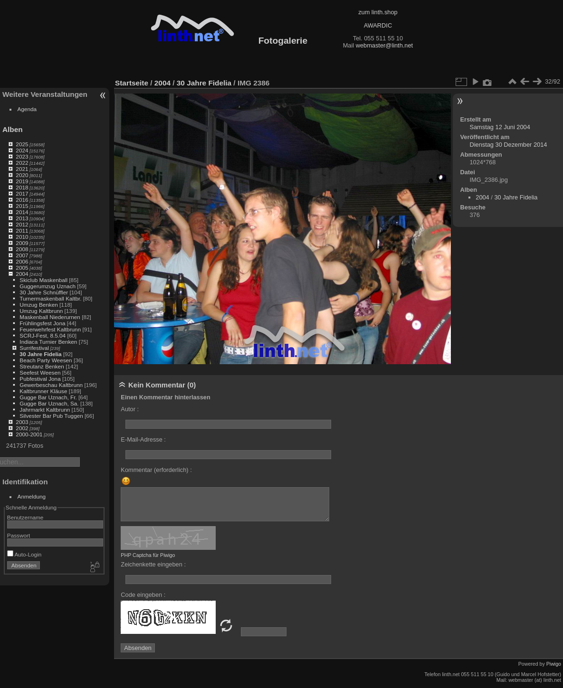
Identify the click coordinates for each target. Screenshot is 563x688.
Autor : (130, 409)
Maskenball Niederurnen (49, 317)
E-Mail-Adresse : (143, 439)
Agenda (27, 109)
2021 (22, 169)
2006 (22, 261)
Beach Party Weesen (45, 360)
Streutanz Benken (41, 366)
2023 (22, 156)
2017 (22, 193)
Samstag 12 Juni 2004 (499, 127)
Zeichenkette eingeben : (153, 564)
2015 (22, 206)
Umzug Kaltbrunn (41, 311)
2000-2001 (29, 434)
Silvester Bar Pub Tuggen (51, 416)
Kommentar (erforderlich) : (156, 469)
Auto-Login (24, 554)
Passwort (18, 535)
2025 (22, 144)
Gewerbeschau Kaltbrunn (51, 385)
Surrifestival (33, 348)
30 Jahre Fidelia (40, 354)
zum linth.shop (378, 12)
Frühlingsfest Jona (42, 323)
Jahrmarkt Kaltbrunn (44, 409)
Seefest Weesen (39, 372)
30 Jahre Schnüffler (43, 292)
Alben (12, 129)
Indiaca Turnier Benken (48, 342)
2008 (22, 249)
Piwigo (553, 664)
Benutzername (25, 517)
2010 (22, 237)
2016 (22, 200)
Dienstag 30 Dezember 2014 (508, 144)
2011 (22, 230)
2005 (22, 267)
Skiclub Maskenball (43, 280)
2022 (22, 163)
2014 (22, 212)
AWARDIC (378, 25)
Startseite (131, 83)
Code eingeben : (143, 594)
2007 (22, 255)
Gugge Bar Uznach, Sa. (48, 403)
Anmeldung (32, 496)
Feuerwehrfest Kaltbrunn (50, 329)
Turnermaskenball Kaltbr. (50, 298)
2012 (22, 224)
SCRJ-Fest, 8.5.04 (42, 335)
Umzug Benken (38, 305)
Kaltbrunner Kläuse (43, 391)
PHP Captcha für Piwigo (148, 555)
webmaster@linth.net (384, 45)
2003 (22, 422)
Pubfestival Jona (39, 379)
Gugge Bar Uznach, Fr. (47, 397)
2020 (22, 175)
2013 (22, 218)
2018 (22, 187)
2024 (22, 150)
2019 (22, 181)
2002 (22, 428)
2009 (22, 243)
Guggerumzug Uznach (47, 286)
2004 (22, 274)
